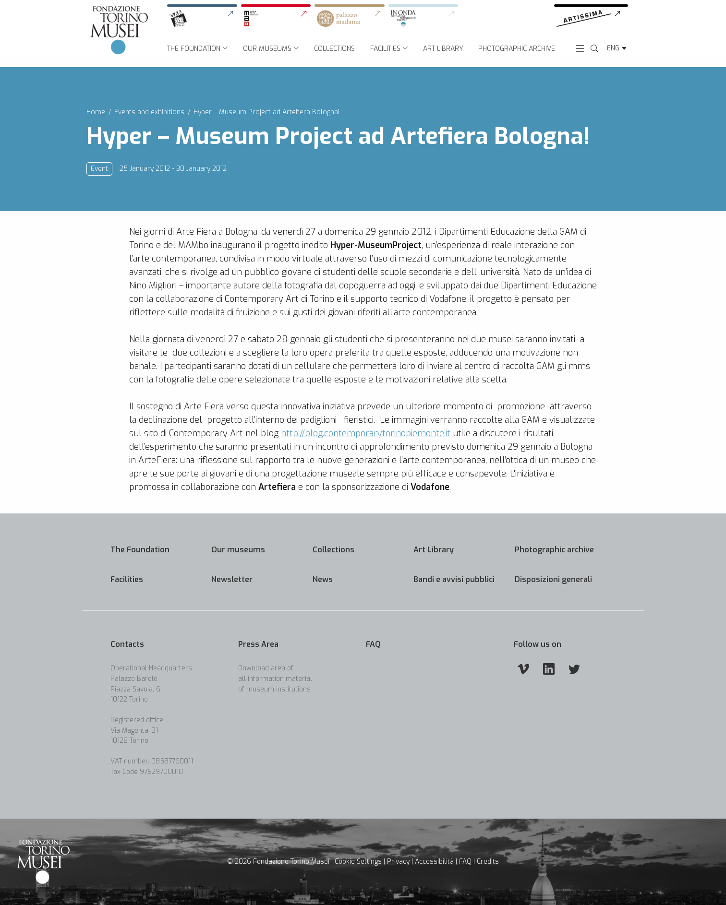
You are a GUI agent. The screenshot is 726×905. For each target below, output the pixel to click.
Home (95, 112)
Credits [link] (488, 861)
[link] (204, 18)
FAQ (373, 644)
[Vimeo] (523, 669)
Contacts (127, 644)
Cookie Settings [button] (358, 861)
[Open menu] (580, 48)
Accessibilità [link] (434, 861)
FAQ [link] (465, 861)
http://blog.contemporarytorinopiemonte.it (365, 448)
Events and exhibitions (149, 112)
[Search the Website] (594, 49)
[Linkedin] (548, 669)
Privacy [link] (398, 861)
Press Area (258, 644)
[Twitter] (574, 669)
